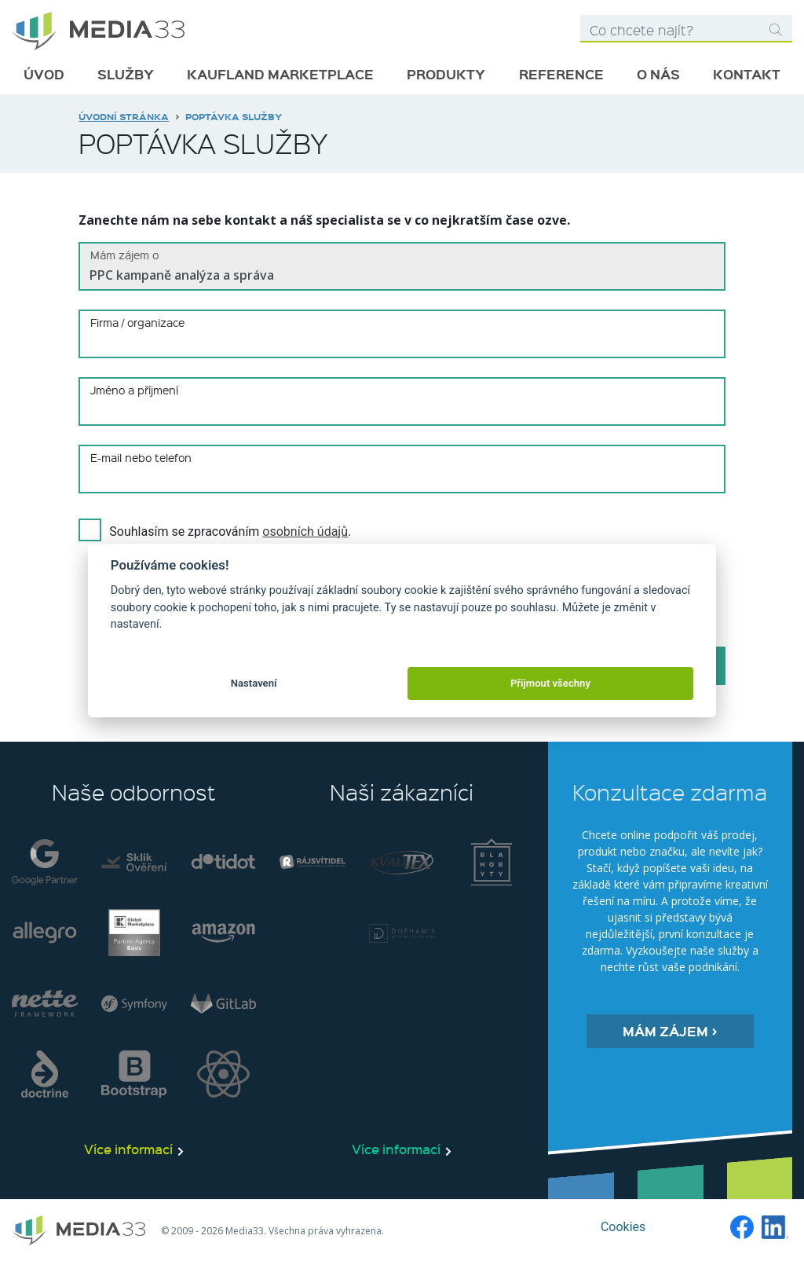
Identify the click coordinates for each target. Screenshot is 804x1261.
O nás (658, 74)
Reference (561, 74)
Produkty (446, 74)
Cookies (623, 1226)
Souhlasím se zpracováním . (230, 531)
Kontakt (746, 74)
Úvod (44, 74)
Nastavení (254, 683)
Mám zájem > (670, 1031)
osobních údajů (305, 531)
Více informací (128, 1148)
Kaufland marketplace (280, 74)
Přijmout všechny (550, 683)
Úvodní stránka (124, 116)
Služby (125, 74)
